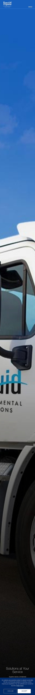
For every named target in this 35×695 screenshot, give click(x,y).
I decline (10, 691)
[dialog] (17, 686)
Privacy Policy (19, 685)
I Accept (24, 691)
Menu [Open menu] (30, 7)
